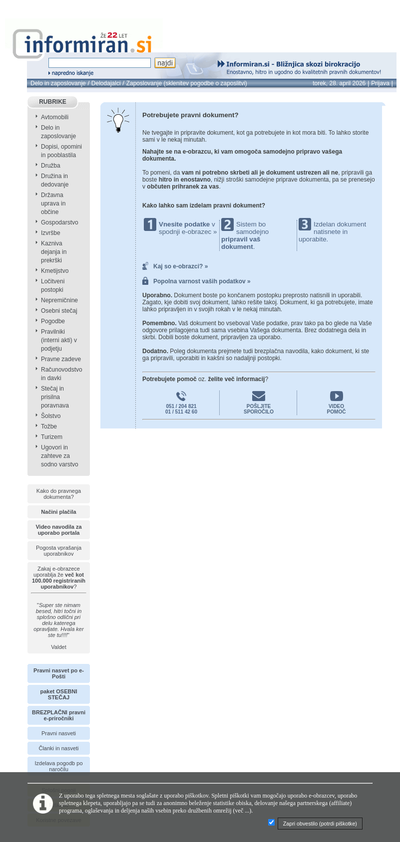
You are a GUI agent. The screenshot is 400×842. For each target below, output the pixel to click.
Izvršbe (50, 232)
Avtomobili (54, 117)
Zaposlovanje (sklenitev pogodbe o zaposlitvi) (186, 83)
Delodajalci (106, 83)
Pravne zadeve (61, 359)
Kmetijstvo (54, 270)
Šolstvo (50, 416)
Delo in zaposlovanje (58, 83)
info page (16, 5)
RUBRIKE (52, 101)
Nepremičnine (59, 300)
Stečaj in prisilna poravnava (55, 397)
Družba (50, 165)
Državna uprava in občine (53, 203)
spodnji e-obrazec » (188, 231)
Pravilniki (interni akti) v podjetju (59, 340)
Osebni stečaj (59, 310)
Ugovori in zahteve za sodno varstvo (59, 456)
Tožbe (49, 426)
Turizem (51, 436)
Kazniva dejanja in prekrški (53, 252)
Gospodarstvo (59, 222)
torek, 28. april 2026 (339, 83)
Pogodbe (53, 321)
